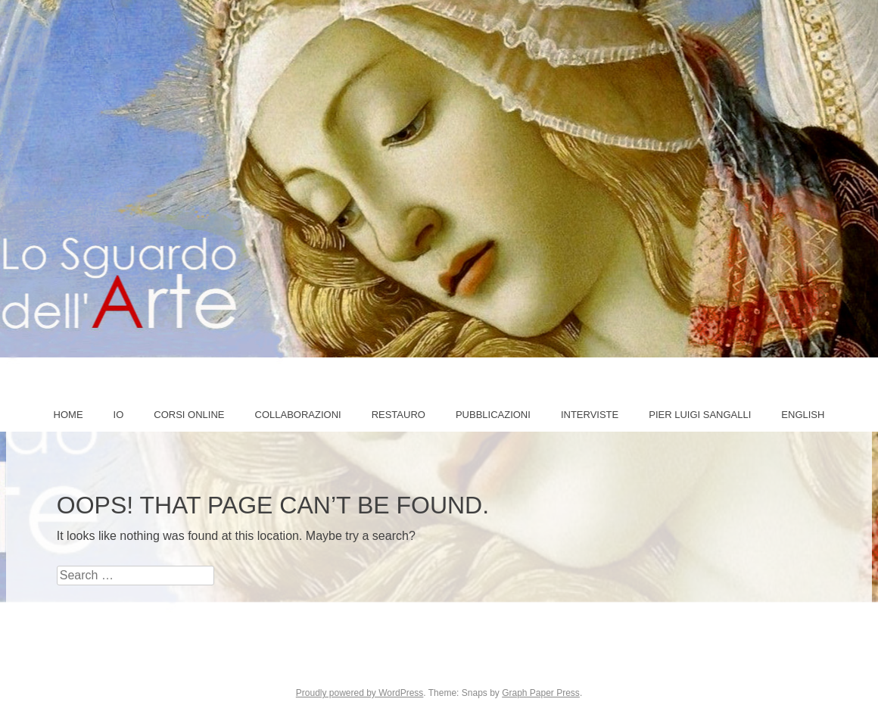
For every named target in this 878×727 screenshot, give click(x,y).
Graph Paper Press (541, 693)
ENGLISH (802, 414)
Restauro (398, 414)
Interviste (589, 414)
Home (68, 414)
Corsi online (189, 414)
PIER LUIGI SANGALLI (700, 414)
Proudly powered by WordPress (360, 693)
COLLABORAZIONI (298, 414)
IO (119, 414)
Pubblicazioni (493, 414)
